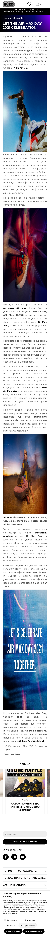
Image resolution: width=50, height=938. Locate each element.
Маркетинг (12, 925)
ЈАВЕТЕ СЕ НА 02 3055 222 (25, 9)
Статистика (29, 920)
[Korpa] (37, 5)
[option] (25, 11)
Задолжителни (13, 920)
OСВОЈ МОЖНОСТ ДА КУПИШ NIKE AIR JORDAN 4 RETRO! (25, 806)
